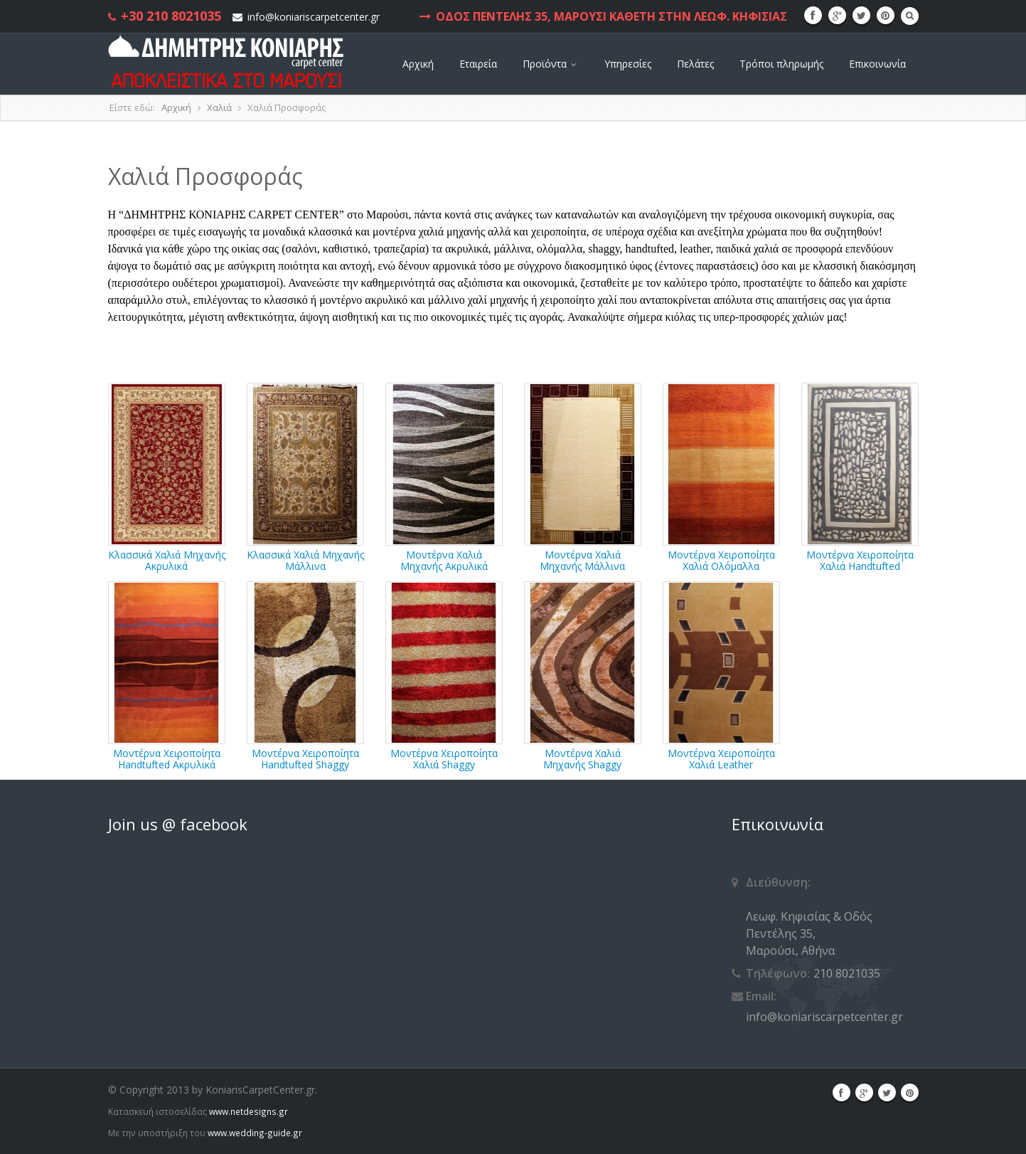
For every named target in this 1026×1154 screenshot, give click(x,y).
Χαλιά (219, 107)
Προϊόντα (551, 63)
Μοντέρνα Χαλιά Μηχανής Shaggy (582, 758)
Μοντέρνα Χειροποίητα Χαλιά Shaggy (444, 758)
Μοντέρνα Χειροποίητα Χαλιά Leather (721, 758)
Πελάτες (695, 63)
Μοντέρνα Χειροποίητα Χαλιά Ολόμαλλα (721, 560)
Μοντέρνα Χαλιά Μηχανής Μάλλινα (582, 560)
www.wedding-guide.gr (255, 1132)
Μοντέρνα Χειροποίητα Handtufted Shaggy (305, 758)
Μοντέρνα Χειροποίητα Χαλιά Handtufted (860, 560)
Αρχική (418, 63)
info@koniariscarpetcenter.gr (313, 16)
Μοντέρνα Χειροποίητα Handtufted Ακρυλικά (166, 758)
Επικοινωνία (877, 63)
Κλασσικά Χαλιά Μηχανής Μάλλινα (305, 560)
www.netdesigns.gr (248, 1111)
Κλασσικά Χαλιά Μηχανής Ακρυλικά (166, 560)
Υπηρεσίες (627, 63)
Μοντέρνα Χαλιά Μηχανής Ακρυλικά (444, 560)
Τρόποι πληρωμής (781, 63)
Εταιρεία (478, 63)
